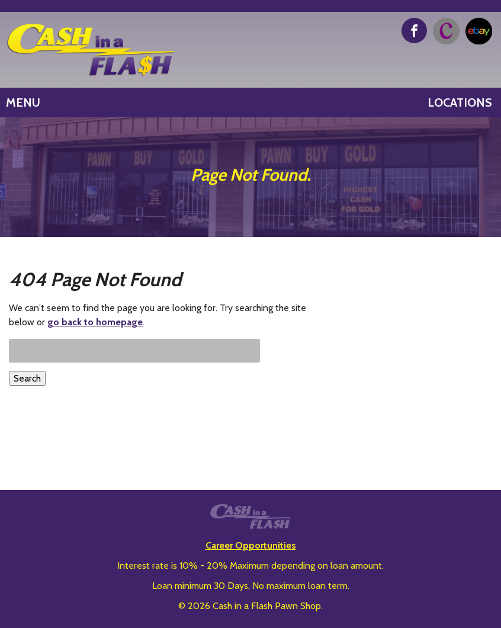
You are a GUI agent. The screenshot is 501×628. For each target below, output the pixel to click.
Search (27, 378)
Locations (460, 102)
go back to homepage (95, 322)
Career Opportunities (250, 545)
